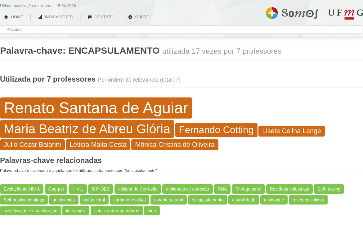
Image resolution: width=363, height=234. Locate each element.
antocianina (64, 199)
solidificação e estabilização (30, 210)
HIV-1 (77, 189)
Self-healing (328, 189)
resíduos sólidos (308, 199)
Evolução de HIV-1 (22, 189)
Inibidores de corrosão (187, 189)
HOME (13, 17)
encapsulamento (208, 199)
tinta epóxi (76, 210)
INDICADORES (55, 17)
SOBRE (138, 17)
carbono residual (130, 199)
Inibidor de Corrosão (138, 189)
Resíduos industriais (289, 189)
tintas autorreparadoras (116, 210)
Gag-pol (56, 189)
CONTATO (100, 17)
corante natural (168, 199)
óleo (152, 210)
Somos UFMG (292, 11)
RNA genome (248, 189)
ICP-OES (101, 189)
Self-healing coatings (24, 199)
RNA (222, 189)
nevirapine (274, 199)
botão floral (94, 199)
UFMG (345, 14)
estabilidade (243, 199)
